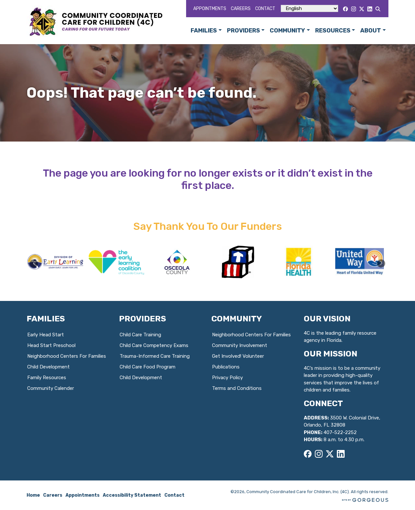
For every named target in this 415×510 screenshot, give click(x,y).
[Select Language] (309, 8)
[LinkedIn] (369, 8)
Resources (332, 30)
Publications (226, 367)
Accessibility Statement (132, 495)
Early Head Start (45, 335)
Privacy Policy (227, 377)
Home (33, 495)
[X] (361, 8)
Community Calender (50, 388)
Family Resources (46, 377)
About (370, 30)
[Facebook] (345, 8)
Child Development (48, 367)
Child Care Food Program (147, 367)
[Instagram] (353, 8)
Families (204, 30)
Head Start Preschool (51, 345)
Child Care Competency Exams (154, 345)
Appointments (209, 8)
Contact (265, 8)
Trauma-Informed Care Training (155, 356)
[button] (381, 263)
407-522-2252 (340, 432)
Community (287, 30)
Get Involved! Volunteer (238, 356)
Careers (241, 8)
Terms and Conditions (237, 388)
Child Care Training (140, 335)
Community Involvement (239, 345)
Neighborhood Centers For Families (66, 356)
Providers (243, 30)
